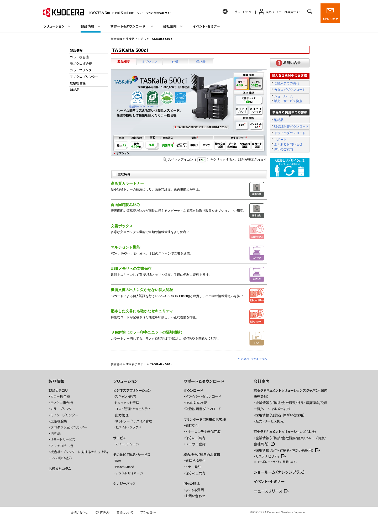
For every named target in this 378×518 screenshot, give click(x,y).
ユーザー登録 (195, 443)
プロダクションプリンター (68, 427)
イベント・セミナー (206, 26)
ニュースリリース (268, 491)
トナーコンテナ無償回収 (203, 431)
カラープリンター (82, 70)
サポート (280, 139)
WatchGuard (124, 466)
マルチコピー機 (61, 445)
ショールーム (283, 96)
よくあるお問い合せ (288, 144)
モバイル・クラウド (128, 427)
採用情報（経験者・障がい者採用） (280, 415)
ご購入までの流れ (286, 83)
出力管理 (122, 415)
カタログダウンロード (290, 90)
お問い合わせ (330, 19)
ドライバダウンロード (290, 133)
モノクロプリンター (84, 76)
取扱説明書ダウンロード (291, 126)
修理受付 (192, 425)
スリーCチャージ (127, 443)
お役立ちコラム (60, 468)
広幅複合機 (78, 83)
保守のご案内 (283, 149)
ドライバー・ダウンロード (203, 396)
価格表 (201, 62)
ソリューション (125, 381)
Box (118, 460)
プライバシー (148, 512)
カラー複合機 (79, 57)
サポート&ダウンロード (203, 381)
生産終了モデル (136, 39)
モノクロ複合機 (81, 63)
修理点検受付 (195, 460)
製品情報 (116, 39)
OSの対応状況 (196, 402)
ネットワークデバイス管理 (133, 421)
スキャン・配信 (125, 396)
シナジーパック (124, 483)
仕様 (175, 62)
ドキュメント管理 (127, 402)
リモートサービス (62, 439)
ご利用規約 (102, 512)
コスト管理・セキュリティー (134, 408)
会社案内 (261, 381)
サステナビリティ (267, 456)
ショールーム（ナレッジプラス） (279, 472)
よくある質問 (194, 489)
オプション (149, 62)
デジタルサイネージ (129, 473)
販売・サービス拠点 (288, 101)
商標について (125, 512)
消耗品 (279, 120)
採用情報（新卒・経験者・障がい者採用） (284, 450)
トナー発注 (193, 466)
